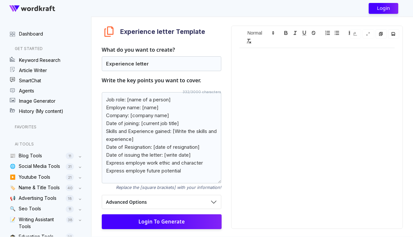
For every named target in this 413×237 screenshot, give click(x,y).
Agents (22, 90)
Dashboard (26, 33)
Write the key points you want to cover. (151, 80)
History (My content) (36, 111)
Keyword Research (35, 60)
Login (383, 8)
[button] (260, 33)
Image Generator (32, 101)
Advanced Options (126, 202)
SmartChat (25, 80)
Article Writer (28, 70)
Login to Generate (161, 221)
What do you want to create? (138, 49)
